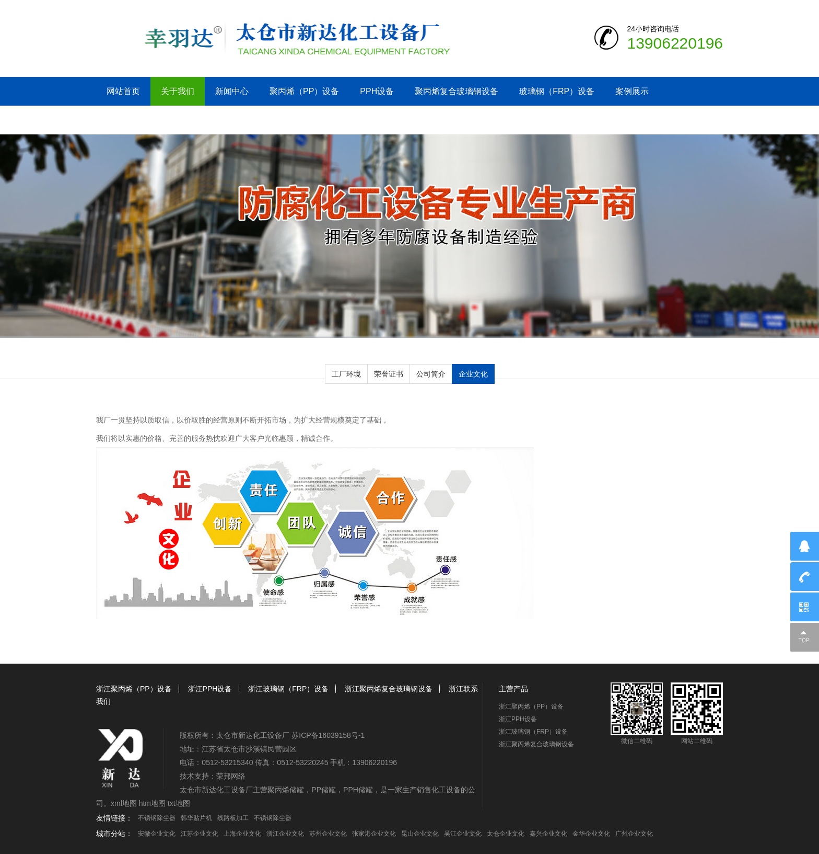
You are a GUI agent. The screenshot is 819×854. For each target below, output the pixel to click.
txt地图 (179, 803)
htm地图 (152, 803)
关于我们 (177, 91)
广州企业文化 (634, 833)
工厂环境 (346, 374)
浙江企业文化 (285, 833)
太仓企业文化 (505, 833)
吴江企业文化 (463, 833)
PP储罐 (323, 789)
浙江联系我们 (132, 120)
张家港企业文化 (374, 833)
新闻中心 (232, 91)
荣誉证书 (388, 374)
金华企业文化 (591, 833)
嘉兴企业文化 (548, 833)
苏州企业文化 (328, 833)
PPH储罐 (358, 789)
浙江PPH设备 (210, 689)
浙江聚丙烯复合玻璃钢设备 (388, 689)
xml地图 (124, 803)
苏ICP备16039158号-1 (328, 735)
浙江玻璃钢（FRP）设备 (288, 689)
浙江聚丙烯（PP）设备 (134, 689)
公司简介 (431, 374)
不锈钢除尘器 (157, 818)
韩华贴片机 (196, 818)
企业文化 (473, 374)
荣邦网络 (230, 776)
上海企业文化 (242, 833)
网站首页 (123, 91)
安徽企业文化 (157, 833)
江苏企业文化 (199, 833)
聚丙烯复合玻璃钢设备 (456, 91)
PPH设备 (377, 91)
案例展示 (632, 91)
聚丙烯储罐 (285, 789)
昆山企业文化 (420, 833)
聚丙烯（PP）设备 (304, 91)
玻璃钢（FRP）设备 (556, 91)
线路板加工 (233, 818)
